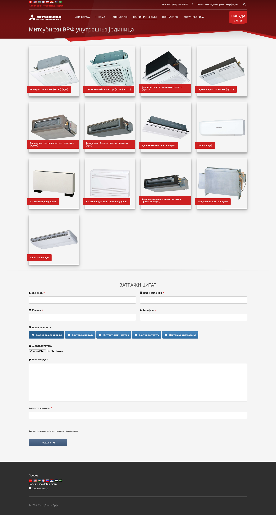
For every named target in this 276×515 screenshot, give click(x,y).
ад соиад (38, 292)
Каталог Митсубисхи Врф (46, 5)
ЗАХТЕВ (238, 18)
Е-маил (37, 310)
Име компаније (153, 292)
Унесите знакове (40, 408)
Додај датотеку (42, 345)
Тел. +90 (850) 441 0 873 (175, 4)
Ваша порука (40, 359)
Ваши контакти (41, 327)
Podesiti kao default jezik (43, 483)
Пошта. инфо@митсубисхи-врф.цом (217, 4)
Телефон (149, 310)
